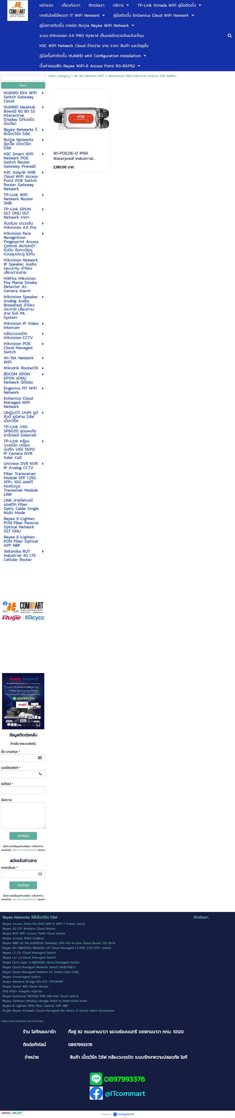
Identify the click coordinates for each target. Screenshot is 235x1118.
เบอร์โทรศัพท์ (11, 767)
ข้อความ (6, 800)
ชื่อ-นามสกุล (10, 751)
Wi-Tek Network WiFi (89, 76)
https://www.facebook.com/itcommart (22, 1021)
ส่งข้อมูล (23, 835)
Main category (59, 76)
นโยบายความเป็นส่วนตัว (24, 850)
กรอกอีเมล (9, 867)
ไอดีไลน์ (7, 783)
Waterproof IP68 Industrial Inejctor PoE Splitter (142, 76)
